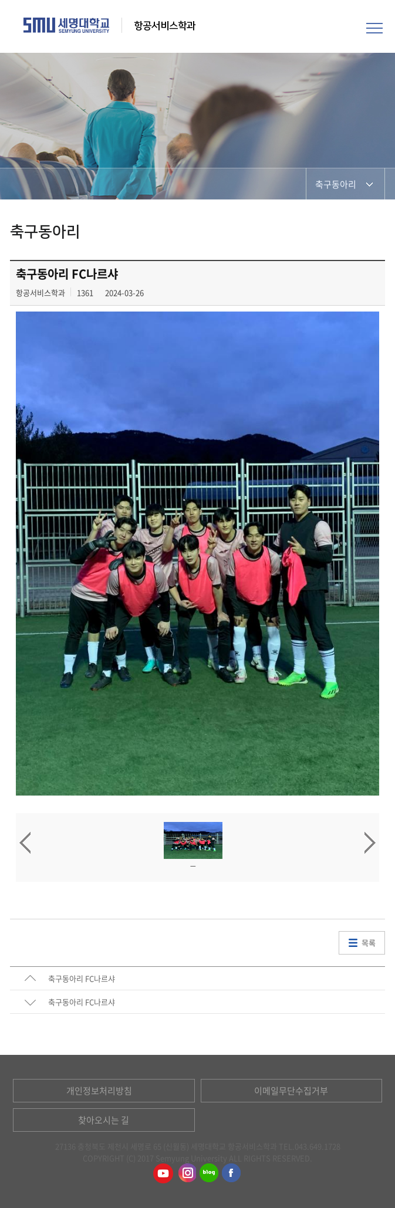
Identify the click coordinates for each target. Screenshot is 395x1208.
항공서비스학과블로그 (209, 1173)
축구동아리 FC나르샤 (81, 978)
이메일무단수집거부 (291, 1090)
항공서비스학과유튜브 (163, 1173)
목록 (369, 942)
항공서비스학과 (166, 26)
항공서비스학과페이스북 (232, 1173)
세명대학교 (66, 25)
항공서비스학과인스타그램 (186, 1173)
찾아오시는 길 (103, 1120)
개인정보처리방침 (99, 1090)
